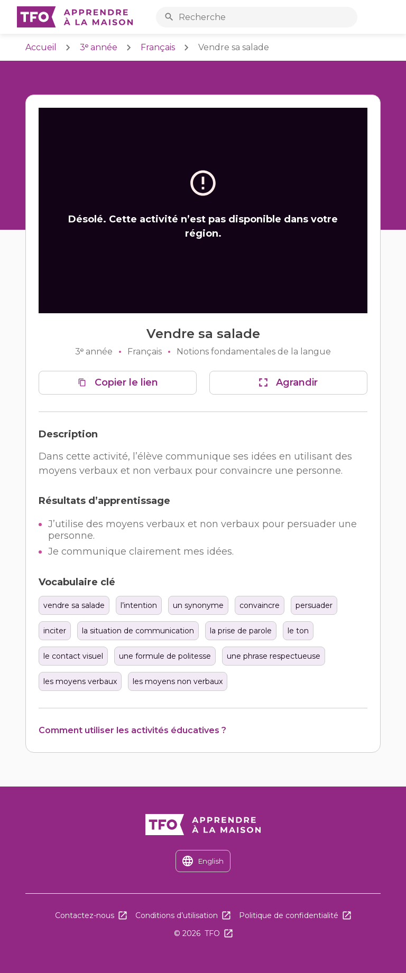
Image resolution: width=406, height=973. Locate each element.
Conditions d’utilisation (176, 915)
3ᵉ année (98, 47)
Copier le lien (126, 382)
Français (158, 47)
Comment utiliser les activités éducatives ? (132, 730)
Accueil (41, 47)
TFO (212, 933)
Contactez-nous (84, 915)
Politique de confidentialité (288, 915)
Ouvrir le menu (386, 17)
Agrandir (297, 382)
